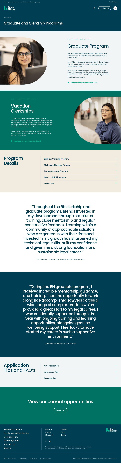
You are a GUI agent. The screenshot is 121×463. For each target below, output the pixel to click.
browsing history (35, 2)
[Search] (96, 8)
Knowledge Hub (11, 440)
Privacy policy (23, 458)
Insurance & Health (13, 429)
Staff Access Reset (45, 458)
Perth (62, 432)
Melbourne (49, 435)
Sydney (48, 432)
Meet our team (11, 437)
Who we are (9, 444)
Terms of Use (33, 458)
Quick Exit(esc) (113, 2)
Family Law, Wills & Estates (16, 433)
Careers (7, 448)
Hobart (63, 435)
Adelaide (63, 429)
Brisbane (48, 429)
